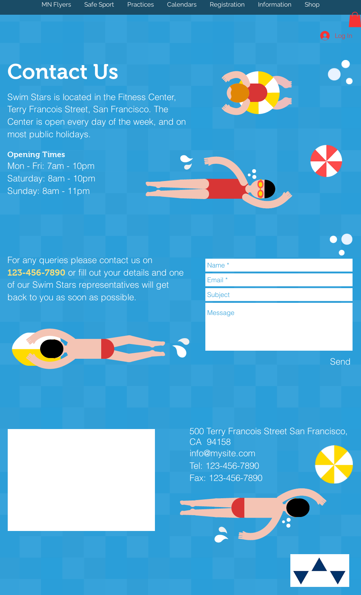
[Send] (340, 361)
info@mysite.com (222, 453)
